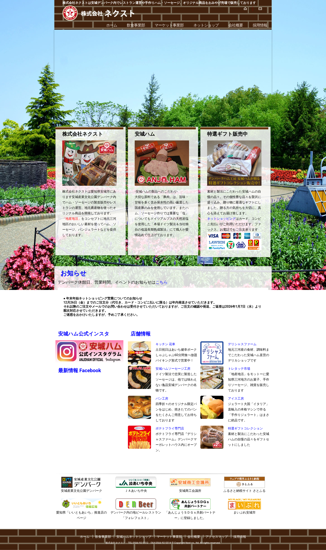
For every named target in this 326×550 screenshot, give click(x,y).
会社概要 (235, 25)
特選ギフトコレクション (245, 428)
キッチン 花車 (165, 344)
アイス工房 (236, 398)
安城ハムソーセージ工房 (173, 368)
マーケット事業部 (169, 25)
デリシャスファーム (242, 344)
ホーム (111, 25)
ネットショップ (206, 25)
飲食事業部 (136, 25)
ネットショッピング (221, 218)
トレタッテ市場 (239, 368)
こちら (162, 282)
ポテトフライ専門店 (170, 428)
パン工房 (162, 398)
